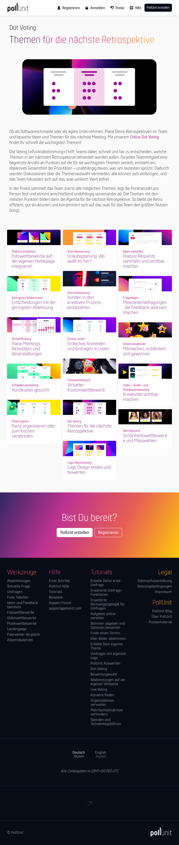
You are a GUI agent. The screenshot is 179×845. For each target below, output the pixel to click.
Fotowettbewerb (78, 380)
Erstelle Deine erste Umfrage (105, 583)
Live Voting (99, 690)
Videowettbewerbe (21, 618)
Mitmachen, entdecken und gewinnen (144, 351)
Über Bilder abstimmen (108, 639)
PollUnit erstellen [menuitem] (158, 8)
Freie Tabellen (18, 598)
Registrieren (108, 532)
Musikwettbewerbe (22, 624)
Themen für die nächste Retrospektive (89, 429)
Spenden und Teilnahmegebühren (106, 722)
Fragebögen (131, 298)
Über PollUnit (162, 617)
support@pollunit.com (65, 609)
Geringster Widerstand (27, 298)
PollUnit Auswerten (105, 664)
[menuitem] (67, 8)
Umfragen (14, 592)
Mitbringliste (20, 421)
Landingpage (17, 629)
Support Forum (60, 603)
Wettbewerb (131, 431)
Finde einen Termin (105, 633)
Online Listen (76, 339)
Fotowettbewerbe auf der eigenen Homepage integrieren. (33, 261)
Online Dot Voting (144, 137)
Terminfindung (21, 339)
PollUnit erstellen (74, 532)
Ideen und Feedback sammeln (22, 605)
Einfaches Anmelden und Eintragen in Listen (88, 346)
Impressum (163, 592)
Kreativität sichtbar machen (140, 397)
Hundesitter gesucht (30, 390)
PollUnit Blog (162, 611)
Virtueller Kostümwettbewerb (86, 388)
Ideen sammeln (133, 252)
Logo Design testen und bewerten (89, 470)
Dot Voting (74, 421)
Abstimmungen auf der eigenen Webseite (108, 682)
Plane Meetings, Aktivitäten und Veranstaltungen (27, 349)
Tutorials (55, 592)
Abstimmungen (18, 581)
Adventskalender (134, 344)
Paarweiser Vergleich (23, 635)
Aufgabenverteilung (25, 385)
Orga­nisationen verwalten (102, 703)
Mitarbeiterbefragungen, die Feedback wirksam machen (145, 307)
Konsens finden (102, 695)
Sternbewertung (78, 252)
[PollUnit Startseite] (24, 9)
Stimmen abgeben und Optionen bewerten (108, 626)
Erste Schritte (59, 581)
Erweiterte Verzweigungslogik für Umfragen (108, 604)
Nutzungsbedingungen (155, 587)
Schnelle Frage (18, 587)
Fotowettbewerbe (20, 613)
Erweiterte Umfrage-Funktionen (107, 593)
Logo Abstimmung (79, 463)
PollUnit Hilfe (59, 587)
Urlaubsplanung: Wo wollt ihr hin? (86, 259)
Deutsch (78, 754)
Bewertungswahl (104, 675)
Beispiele (56, 598)
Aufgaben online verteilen (103, 616)
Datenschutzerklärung (155, 581)
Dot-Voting (99, 669)
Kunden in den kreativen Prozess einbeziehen (84, 302)
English (100, 754)
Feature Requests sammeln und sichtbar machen (144, 261)
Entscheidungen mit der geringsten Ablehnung (34, 305)
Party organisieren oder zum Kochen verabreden (34, 431)
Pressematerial (160, 622)
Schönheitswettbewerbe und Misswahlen (145, 438)
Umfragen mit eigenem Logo (108, 656)
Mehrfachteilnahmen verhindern (107, 712)
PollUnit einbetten (24, 252)
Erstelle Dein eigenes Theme (107, 646)
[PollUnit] (159, 832)
